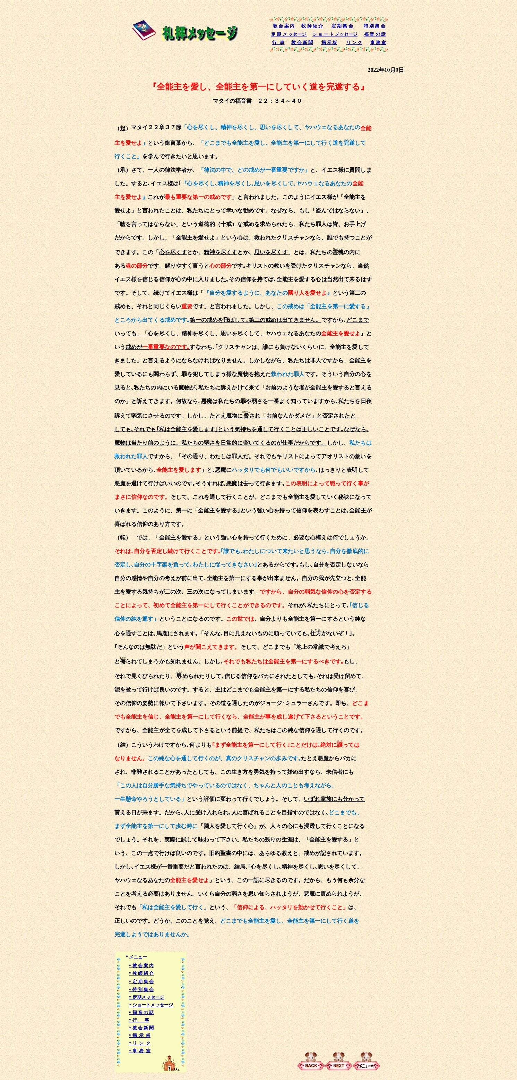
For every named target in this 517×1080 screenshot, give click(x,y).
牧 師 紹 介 (312, 25)
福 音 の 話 (375, 34)
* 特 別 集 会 (141, 989)
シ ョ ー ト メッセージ (334, 34)
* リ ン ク (139, 1043)
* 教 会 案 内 (141, 965)
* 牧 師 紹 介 (141, 973)
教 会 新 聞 (302, 42)
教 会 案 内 (283, 25)
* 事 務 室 (139, 1050)
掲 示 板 (329, 42)
